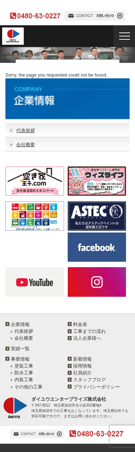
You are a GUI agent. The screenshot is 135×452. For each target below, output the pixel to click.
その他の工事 (28, 387)
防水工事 (23, 372)
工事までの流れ (89, 331)
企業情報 (20, 324)
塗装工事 (23, 366)
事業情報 (20, 359)
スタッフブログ (89, 379)
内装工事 (23, 379)
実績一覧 (20, 348)
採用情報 (82, 366)
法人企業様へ (87, 338)
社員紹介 (82, 372)
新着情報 (82, 359)
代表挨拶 (25, 130)
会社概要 (25, 144)
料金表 (80, 324)
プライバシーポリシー (96, 387)
